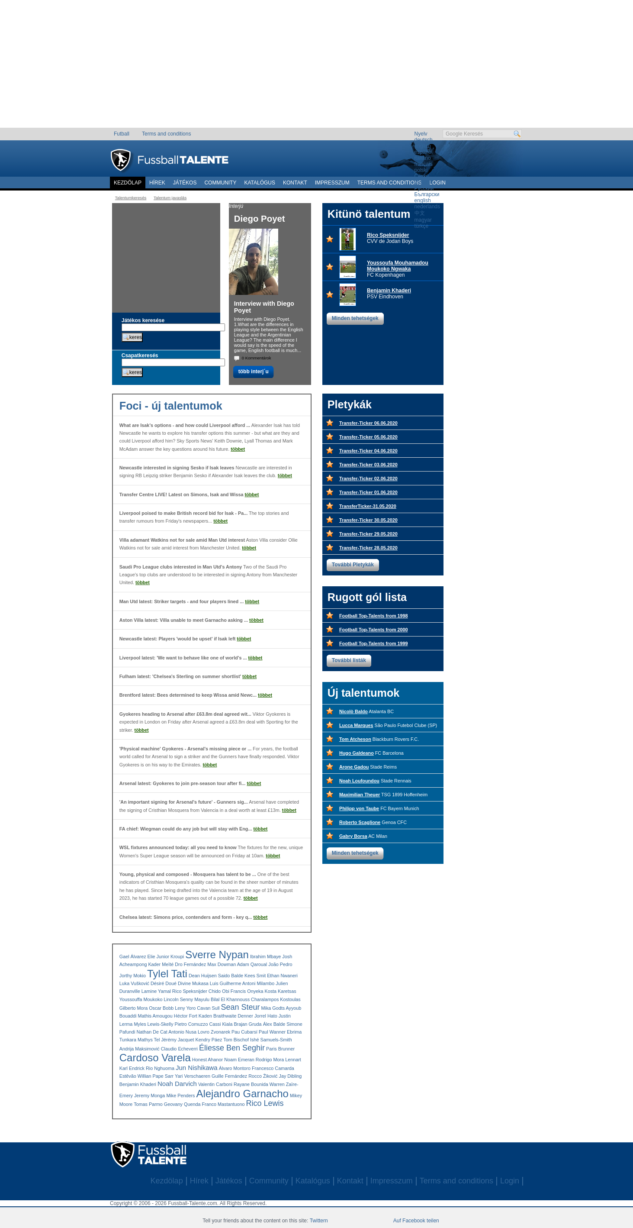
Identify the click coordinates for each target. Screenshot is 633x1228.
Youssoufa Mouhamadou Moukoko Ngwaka (397, 266)
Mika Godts (273, 1008)
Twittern (319, 1221)
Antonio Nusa (182, 1031)
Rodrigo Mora (270, 1059)
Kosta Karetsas (280, 991)
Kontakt (295, 183)
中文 (420, 213)
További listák (349, 660)
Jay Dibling (290, 1076)
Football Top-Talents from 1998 (373, 615)
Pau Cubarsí (244, 1031)
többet (238, 449)
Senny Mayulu (194, 999)
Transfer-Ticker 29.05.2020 (368, 533)
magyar (423, 220)
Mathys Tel (149, 1039)
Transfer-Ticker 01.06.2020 (368, 492)
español (424, 152)
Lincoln (171, 999)
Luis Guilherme (225, 983)
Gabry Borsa (353, 836)
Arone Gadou (354, 766)
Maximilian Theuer (359, 794)
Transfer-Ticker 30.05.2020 (368, 520)
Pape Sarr (163, 1076)
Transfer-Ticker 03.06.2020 (368, 464)
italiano (423, 158)
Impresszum (332, 183)
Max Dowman (221, 964)
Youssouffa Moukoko (141, 999)
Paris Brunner (280, 1048)
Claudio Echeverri (179, 1048)
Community (220, 183)
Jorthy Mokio (132, 975)
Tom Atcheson (355, 739)
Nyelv (421, 134)
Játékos (185, 183)
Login (509, 1180)
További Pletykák (353, 565)
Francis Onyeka (247, 991)
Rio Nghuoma (160, 1068)
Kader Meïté (161, 964)
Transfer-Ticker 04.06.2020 (368, 450)
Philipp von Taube (359, 808)
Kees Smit (255, 975)
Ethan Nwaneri (282, 975)
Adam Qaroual (252, 964)
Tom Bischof (236, 1039)
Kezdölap (127, 183)
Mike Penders (180, 1095)
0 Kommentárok (256, 357)
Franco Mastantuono (223, 1104)
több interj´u (253, 371)
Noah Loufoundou (359, 780)
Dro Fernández (190, 964)
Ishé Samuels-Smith (271, 1039)
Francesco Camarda (273, 1068)
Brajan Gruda (247, 1024)
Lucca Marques (356, 725)
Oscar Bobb (161, 1008)
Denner (245, 1015)
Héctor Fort (185, 1015)
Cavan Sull (208, 1008)
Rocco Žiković (262, 1076)
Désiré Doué (164, 983)
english (423, 146)
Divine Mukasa (193, 983)
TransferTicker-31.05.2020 (367, 506)
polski (421, 170)
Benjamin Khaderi (389, 291)
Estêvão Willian (135, 1076)
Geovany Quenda (182, 1104)
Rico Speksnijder (388, 235)
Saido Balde (230, 975)
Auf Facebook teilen (416, 1221)
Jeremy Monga (149, 1095)
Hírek (157, 183)
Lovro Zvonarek (214, 1031)
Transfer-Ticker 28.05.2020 (368, 547)
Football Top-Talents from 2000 (373, 629)
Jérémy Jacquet (177, 1039)
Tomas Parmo (148, 1104)
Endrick (137, 1068)
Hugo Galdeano (356, 753)
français (424, 164)
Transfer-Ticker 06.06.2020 (368, 423)
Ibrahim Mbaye (265, 956)
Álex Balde (274, 1024)
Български (427, 194)
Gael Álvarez (132, 956)
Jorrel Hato (265, 1015)
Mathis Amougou (155, 1015)
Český (422, 176)
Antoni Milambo (258, 983)
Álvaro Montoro (235, 1068)
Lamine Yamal (156, 991)
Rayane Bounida (251, 1084)
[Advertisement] (316, 67)
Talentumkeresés (131, 197)
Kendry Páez (209, 1039)
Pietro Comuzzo (191, 1024)
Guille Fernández (229, 1076)
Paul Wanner (272, 1031)
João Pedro (280, 964)
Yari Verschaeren (192, 1076)
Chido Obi (219, 991)
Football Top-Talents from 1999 (373, 643)
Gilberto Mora (133, 1008)
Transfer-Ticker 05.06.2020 (368, 436)
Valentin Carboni (215, 1084)
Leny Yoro (185, 1008)
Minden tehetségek (355, 318)
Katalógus (259, 183)
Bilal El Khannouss (230, 999)
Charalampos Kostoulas (276, 999)
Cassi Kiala (220, 1024)
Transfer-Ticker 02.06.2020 (368, 478)
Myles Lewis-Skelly (153, 1024)
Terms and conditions (166, 134)
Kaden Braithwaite (218, 1015)
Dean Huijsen (203, 975)
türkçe (422, 226)
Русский (424, 188)
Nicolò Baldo (353, 711)
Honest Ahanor (207, 1059)
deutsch (424, 140)
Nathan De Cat (151, 1031)
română (423, 182)
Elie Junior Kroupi (166, 956)
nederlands (427, 207)
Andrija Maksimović (139, 1048)
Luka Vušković (134, 983)
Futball (121, 134)
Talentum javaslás (170, 197)
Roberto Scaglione (359, 822)
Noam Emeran (239, 1059)
